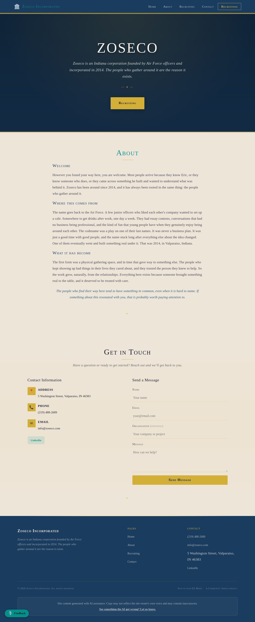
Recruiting (187, 6)
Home (152, 6)
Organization (147, 426)
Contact (208, 6)
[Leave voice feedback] (17, 613)
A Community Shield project (221, 588)
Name (135, 389)
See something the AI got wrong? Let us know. (127, 609)
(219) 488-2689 (47, 412)
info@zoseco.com (49, 428)
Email (136, 407)
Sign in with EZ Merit (190, 588)
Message (137, 444)
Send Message (180, 480)
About (167, 6)
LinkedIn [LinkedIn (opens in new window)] (36, 440)
